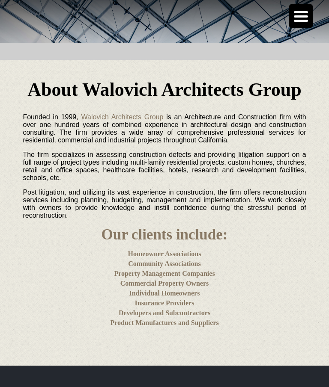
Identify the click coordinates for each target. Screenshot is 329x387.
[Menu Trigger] (301, 16)
